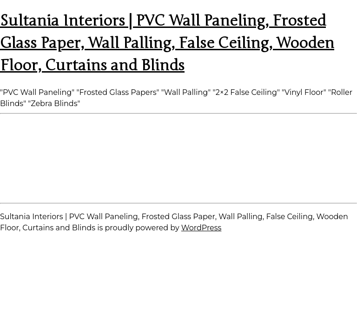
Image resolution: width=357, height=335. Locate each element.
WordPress (201, 227)
